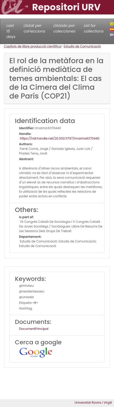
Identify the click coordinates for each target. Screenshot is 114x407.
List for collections (93, 28)
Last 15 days (10, 31)
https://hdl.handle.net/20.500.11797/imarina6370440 (59, 138)
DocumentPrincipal (33, 329)
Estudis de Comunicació (82, 46)
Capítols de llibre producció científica (32, 46)
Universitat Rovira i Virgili (93, 402)
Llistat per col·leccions (34, 28)
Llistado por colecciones (64, 28)
